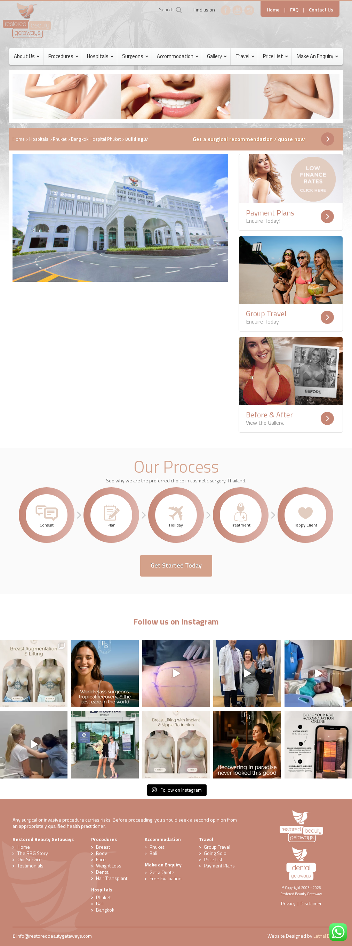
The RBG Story (32, 853)
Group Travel (217, 846)
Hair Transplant (111, 878)
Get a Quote (162, 872)
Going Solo (215, 853)
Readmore (327, 216)
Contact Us (321, 9)
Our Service (29, 859)
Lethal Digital (326, 935)
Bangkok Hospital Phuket (96, 139)
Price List (213, 859)
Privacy (288, 903)
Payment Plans (219, 865)
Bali (100, 903)
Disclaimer (311, 903)
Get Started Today (176, 565)
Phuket (59, 139)
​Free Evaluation (166, 878)
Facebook (226, 10)
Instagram (249, 10)
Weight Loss (108, 865)
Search (166, 9)
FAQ (294, 9)
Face (101, 859)
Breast (103, 846)
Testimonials (30, 865)
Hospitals (38, 139)
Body (101, 853)
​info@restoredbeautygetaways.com (54, 935)
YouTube (237, 10)
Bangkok (105, 909)
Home (273, 9)
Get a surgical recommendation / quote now (249, 139)
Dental (103, 871)
